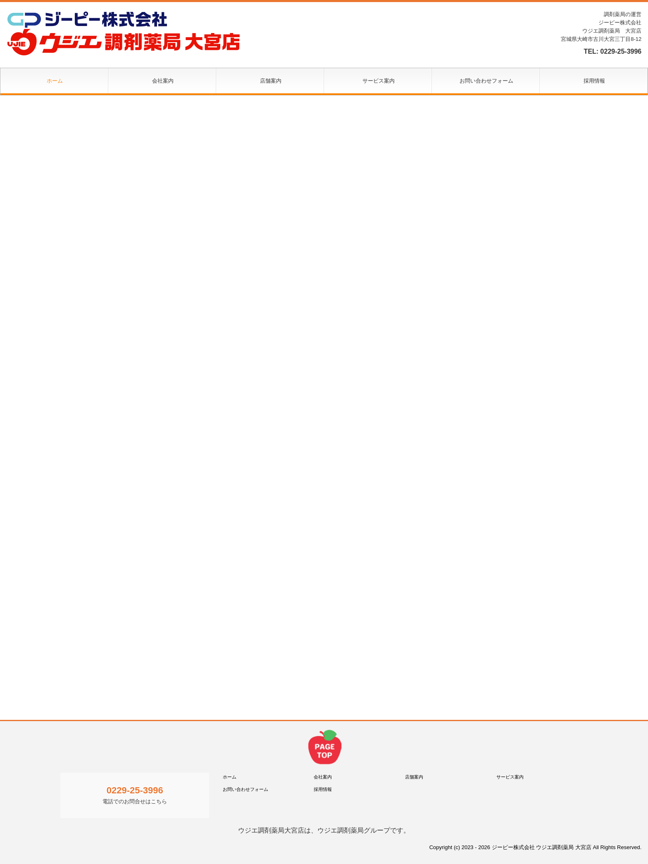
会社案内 (163, 81)
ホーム (55, 81)
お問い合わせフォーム (486, 81)
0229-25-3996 (621, 51)
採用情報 (594, 81)
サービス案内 (378, 81)
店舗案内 (270, 81)
